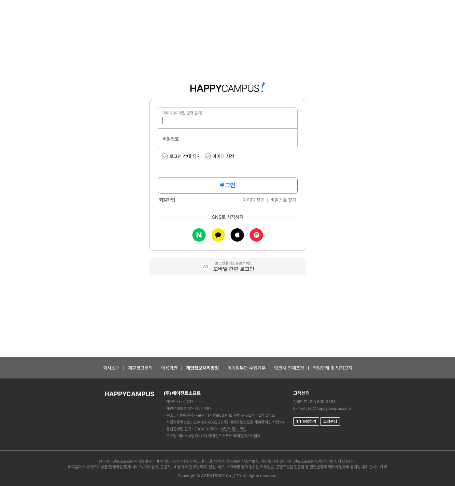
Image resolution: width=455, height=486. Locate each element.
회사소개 (111, 368)
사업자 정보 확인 (233, 429)
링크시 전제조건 (289, 368)
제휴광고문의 (140, 368)
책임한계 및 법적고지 (332, 368)
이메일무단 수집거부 (246, 368)
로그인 (227, 185)
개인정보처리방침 (202, 368)
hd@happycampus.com (329, 408)
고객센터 (330, 421)
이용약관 (169, 368)
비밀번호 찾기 (283, 200)
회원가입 (167, 200)
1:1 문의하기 (306, 421)
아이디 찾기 (254, 200)
